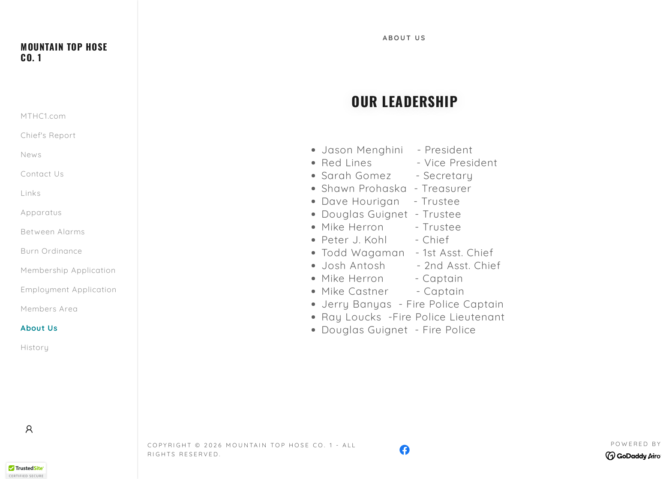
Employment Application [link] (69, 289)
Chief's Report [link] (48, 135)
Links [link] (31, 193)
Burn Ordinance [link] (51, 251)
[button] (29, 429)
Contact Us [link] (42, 174)
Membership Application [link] (68, 270)
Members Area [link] (49, 309)
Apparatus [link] (41, 212)
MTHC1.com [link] (43, 116)
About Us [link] (39, 328)
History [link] (35, 347)
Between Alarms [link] (53, 232)
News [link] (31, 154)
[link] (69, 58)
